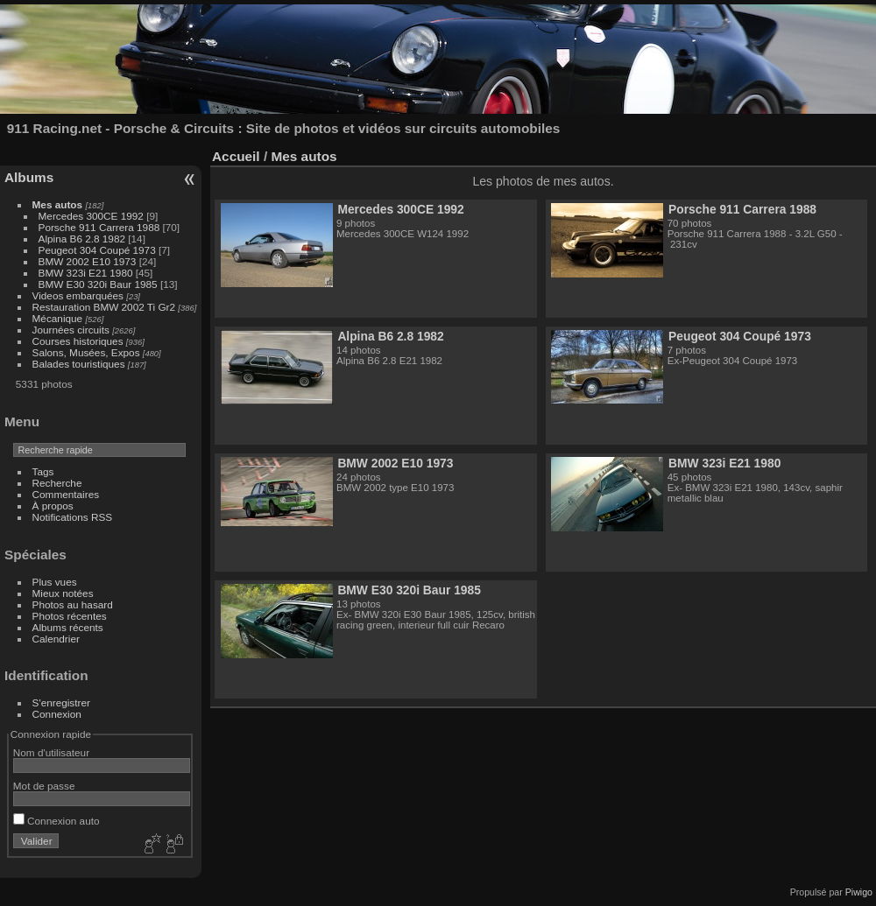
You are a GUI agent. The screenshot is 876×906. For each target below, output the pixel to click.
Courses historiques (78, 341)
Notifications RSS (72, 517)
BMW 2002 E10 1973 (88, 261)
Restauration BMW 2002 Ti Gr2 (103, 307)
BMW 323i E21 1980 (86, 272)
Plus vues (54, 581)
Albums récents (67, 627)
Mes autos (57, 204)
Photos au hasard (72, 604)
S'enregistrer (61, 702)
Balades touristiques (78, 363)
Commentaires (66, 494)
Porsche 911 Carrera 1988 (99, 227)
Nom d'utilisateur (51, 752)
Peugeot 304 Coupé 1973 (97, 250)
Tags (43, 471)
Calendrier (56, 638)
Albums (28, 177)
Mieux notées (63, 593)
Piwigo (858, 892)
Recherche (57, 482)
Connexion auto (56, 820)
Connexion (56, 714)
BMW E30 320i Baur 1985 (98, 284)
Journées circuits (71, 329)
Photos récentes (69, 616)
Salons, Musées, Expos (86, 352)
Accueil (236, 156)
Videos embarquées (78, 295)
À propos (53, 505)
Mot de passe (44, 785)
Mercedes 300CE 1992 (91, 215)
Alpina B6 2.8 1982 (82, 238)
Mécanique (57, 318)
